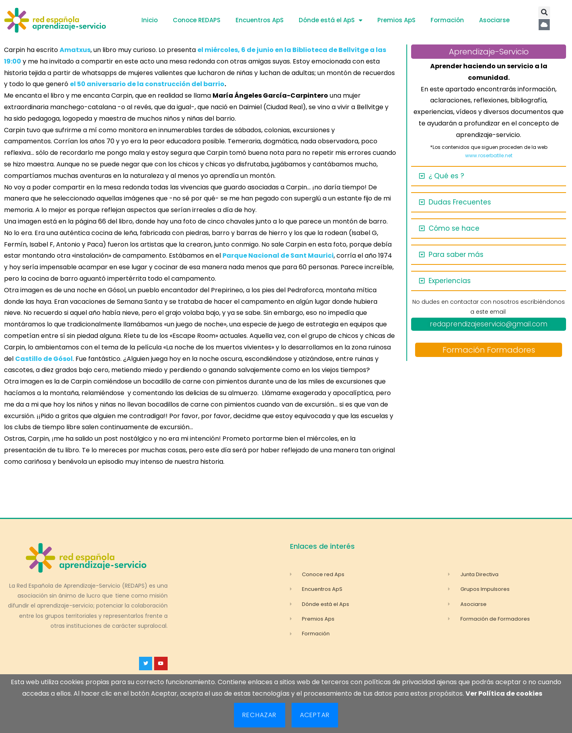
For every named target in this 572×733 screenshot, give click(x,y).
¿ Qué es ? (446, 176)
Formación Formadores (489, 349)
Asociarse (494, 20)
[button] (544, 12)
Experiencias (450, 280)
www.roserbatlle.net (488, 155)
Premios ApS (396, 20)
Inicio (149, 20)
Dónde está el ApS (330, 20)
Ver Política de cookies (504, 693)
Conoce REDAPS (196, 20)
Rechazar (259, 714)
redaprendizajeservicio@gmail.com (488, 324)
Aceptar (315, 714)
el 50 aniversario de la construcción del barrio (147, 84)
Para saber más (456, 254)
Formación (447, 20)
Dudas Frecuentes (460, 202)
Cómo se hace (454, 228)
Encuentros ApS (260, 20)
